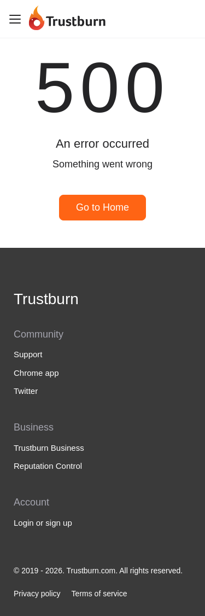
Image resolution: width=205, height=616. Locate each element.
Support (28, 354)
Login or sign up (43, 522)
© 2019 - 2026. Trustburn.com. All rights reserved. (98, 570)
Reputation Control (48, 465)
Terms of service (99, 593)
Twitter (26, 391)
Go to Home (102, 207)
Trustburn (46, 298)
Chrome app (36, 372)
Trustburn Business (49, 447)
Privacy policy (37, 593)
